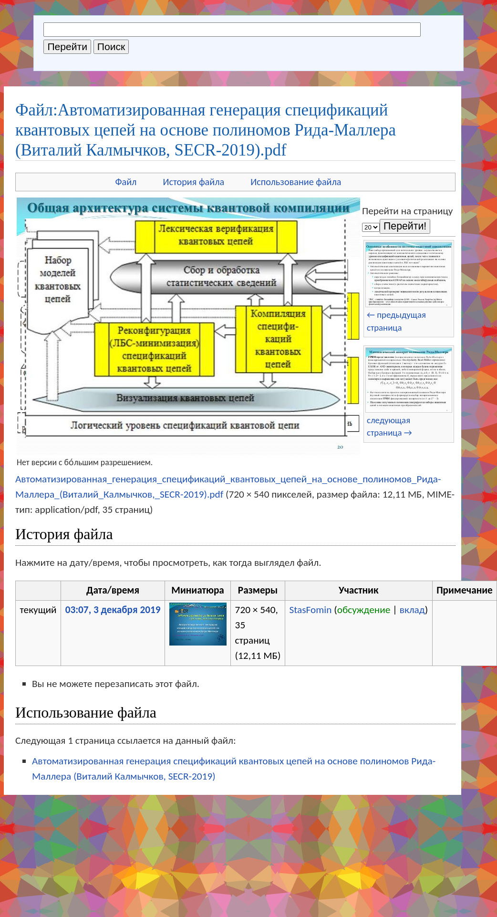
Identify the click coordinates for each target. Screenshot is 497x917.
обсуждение (364, 610)
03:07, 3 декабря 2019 (113, 610)
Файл (125, 182)
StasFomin (310, 610)
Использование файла (295, 182)
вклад (412, 610)
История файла (193, 182)
